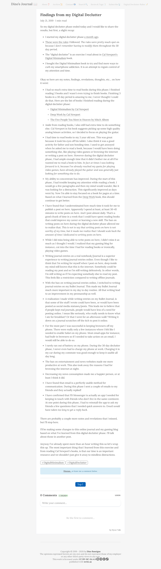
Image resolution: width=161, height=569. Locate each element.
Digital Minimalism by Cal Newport (69, 109)
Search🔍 (83, 4)
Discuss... (67, 471)
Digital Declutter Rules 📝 (136, 4)
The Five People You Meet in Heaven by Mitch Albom (79, 119)
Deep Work (89, 196)
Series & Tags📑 (98, 4)
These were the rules (56, 42)
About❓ (46, 4)
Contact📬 (71, 4)
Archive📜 (58, 4)
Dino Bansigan (93, 551)
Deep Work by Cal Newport (65, 114)
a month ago (91, 36)
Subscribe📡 (115, 4)
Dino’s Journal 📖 (24, 4)
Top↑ (80, 484)
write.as (88, 561)
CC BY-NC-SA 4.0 (94, 559)
